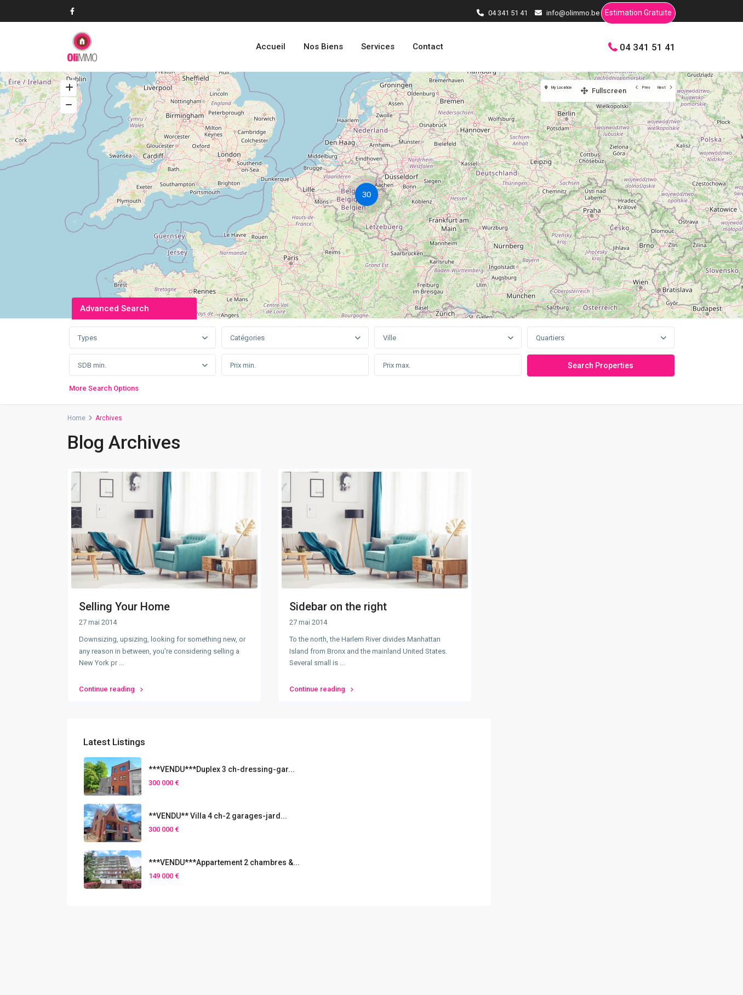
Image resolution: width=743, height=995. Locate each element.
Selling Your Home (124, 606)
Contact (428, 47)
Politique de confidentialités (628, 978)
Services (378, 47)
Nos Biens (323, 47)
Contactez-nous (266, 857)
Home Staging (583, 882)
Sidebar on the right (338, 606)
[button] (369, 196)
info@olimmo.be (266, 841)
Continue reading (111, 684)
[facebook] (75, 11)
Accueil (270, 47)
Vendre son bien (586, 848)
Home (76, 418)
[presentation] (398, 836)
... (121, 663)
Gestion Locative (586, 899)
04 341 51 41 (648, 46)
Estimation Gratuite (638, 14)
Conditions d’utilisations (523, 978)
